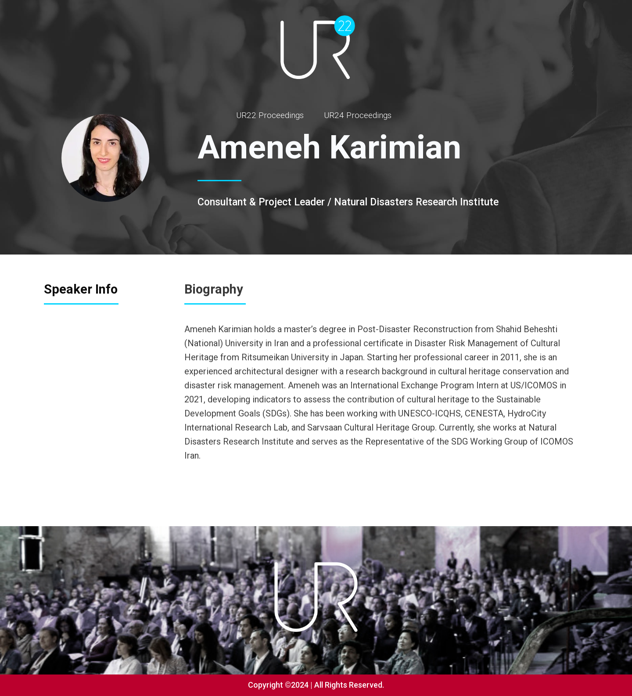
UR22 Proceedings (270, 115)
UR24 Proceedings (357, 115)
